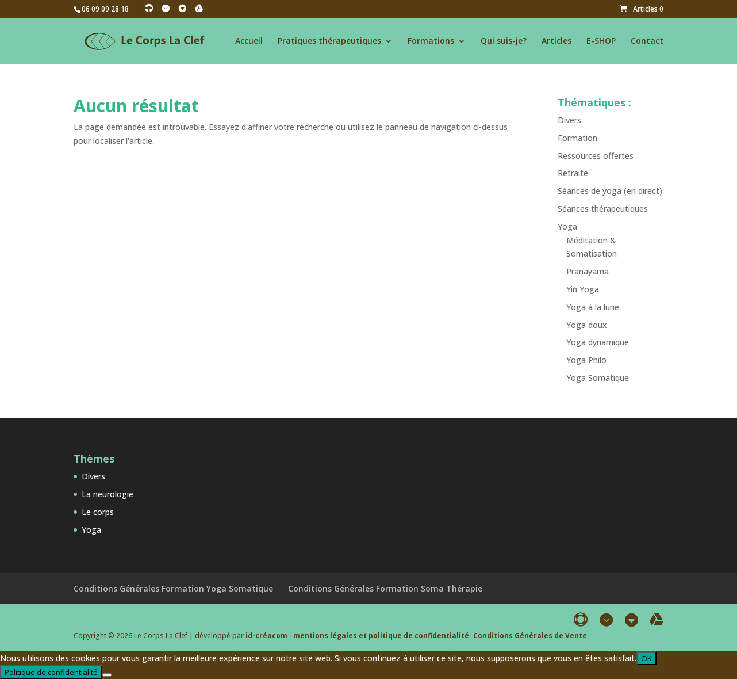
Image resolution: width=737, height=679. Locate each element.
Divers (569, 120)
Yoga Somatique (597, 377)
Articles (556, 41)
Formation (577, 137)
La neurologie (107, 494)
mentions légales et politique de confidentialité (381, 635)
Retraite (573, 172)
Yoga (567, 226)
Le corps (98, 511)
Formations (431, 41)
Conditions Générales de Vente (530, 635)
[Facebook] (149, 8)
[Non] (107, 675)
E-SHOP (601, 41)
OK (646, 658)
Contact (647, 41)
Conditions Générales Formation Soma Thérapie (385, 588)
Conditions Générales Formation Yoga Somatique (173, 588)
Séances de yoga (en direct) (610, 190)
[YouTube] (199, 8)
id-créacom (266, 635)
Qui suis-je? (504, 41)
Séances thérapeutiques (603, 208)
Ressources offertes (596, 155)
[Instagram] (166, 8)
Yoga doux (586, 324)
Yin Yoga (582, 289)
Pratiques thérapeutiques (329, 41)
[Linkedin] (182, 8)
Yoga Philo (586, 359)
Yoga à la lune (592, 307)
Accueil (249, 41)
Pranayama (587, 271)
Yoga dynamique (597, 342)
